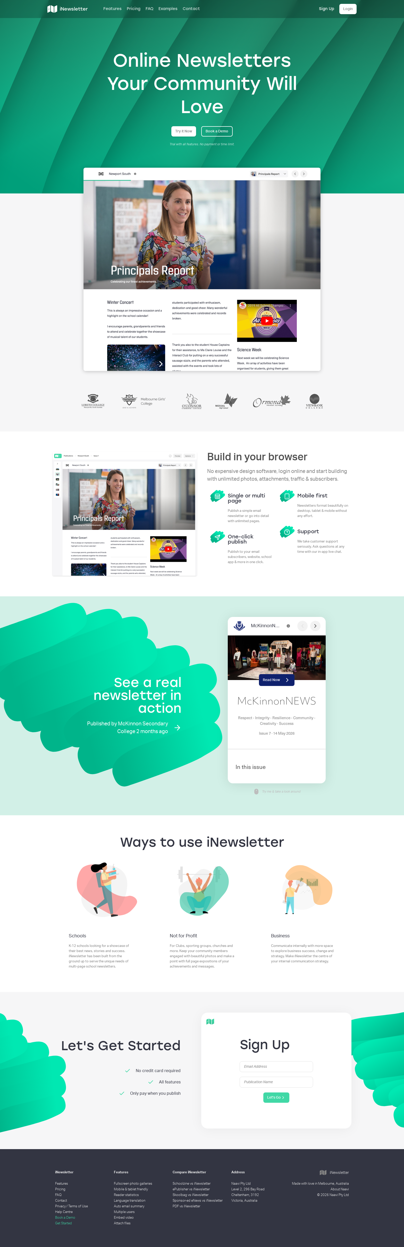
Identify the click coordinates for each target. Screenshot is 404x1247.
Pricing (133, 8)
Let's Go (276, 1097)
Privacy (60, 1206)
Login (348, 9)
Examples (168, 8)
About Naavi (340, 1189)
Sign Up (326, 8)
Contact (191, 8)
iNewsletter (334, 1173)
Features (112, 8)
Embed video (124, 1217)
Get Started (63, 1223)
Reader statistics (126, 1195)
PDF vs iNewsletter (186, 1206)
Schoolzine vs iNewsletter (192, 1183)
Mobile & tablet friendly (131, 1189)
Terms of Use (78, 1206)
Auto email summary (129, 1206)
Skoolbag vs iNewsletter (190, 1195)
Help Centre (64, 1212)
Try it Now (183, 131)
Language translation (129, 1200)
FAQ (149, 8)
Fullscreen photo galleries (133, 1183)
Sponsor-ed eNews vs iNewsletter (198, 1200)
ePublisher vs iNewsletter (191, 1189)
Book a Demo (217, 131)
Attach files (122, 1223)
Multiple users (124, 1212)
